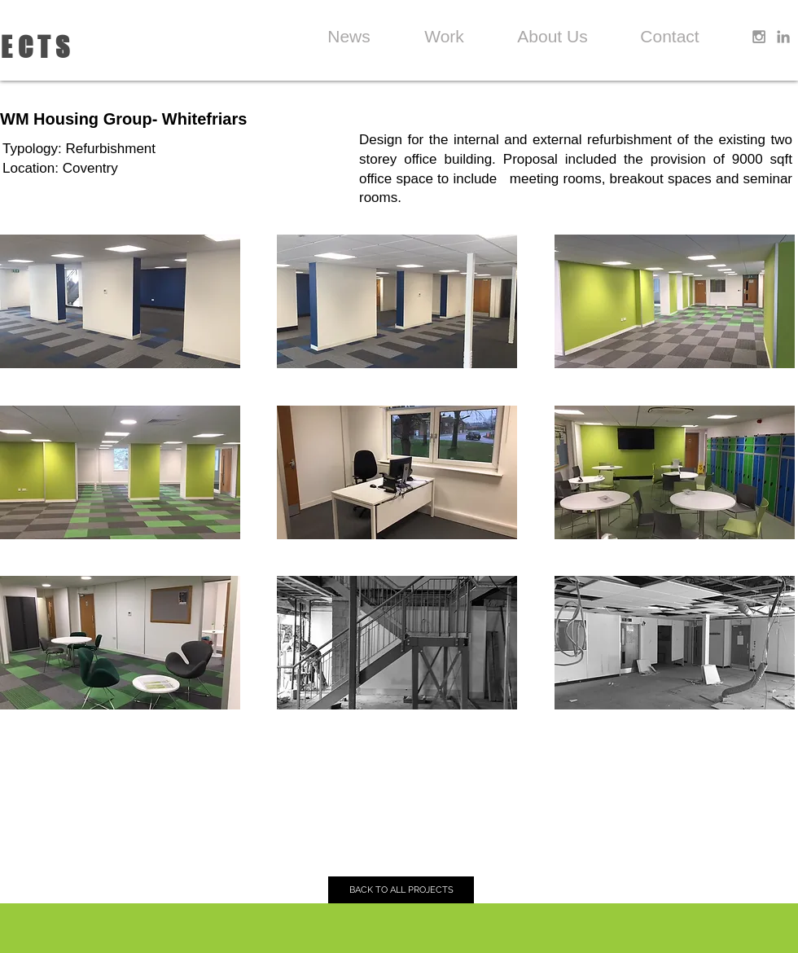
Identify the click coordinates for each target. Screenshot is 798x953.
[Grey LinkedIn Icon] (783, 37)
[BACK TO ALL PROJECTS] (401, 889)
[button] (120, 301)
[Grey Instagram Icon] (759, 37)
